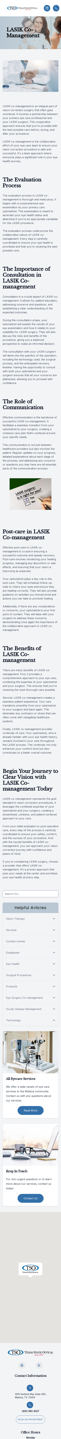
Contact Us (30, 1198)
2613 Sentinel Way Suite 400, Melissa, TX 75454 (30, 1396)
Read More (30, 1110)
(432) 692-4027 (30, 1411)
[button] (2, 8)
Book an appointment (30, 1419)
